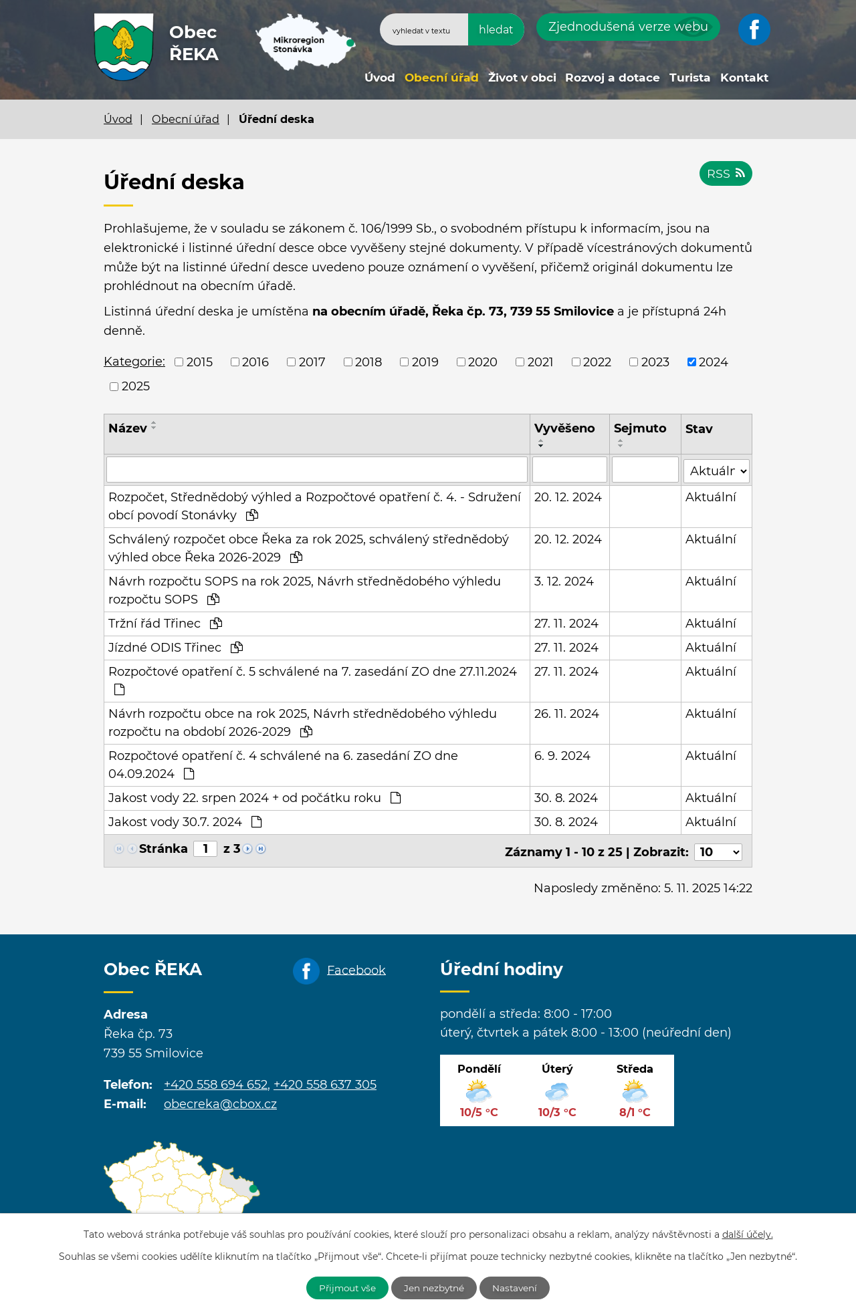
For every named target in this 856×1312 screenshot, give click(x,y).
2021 (541, 361)
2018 (368, 361)
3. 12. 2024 (564, 580)
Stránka (163, 847)
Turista (690, 77)
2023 (655, 361)
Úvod (379, 77)
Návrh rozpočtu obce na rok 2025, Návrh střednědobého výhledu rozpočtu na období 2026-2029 (302, 721)
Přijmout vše (344, 1287)
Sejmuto (640, 428)
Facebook (356, 965)
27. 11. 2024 (566, 622)
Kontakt (744, 77)
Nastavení (520, 1287)
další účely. (747, 1234)
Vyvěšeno (564, 428)
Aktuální (711, 496)
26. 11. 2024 (566, 712)
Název (127, 428)
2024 (713, 361)
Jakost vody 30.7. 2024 (184, 820)
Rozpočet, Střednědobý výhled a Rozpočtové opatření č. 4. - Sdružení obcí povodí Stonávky (314, 505)
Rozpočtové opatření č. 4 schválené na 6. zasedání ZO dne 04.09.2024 (283, 763)
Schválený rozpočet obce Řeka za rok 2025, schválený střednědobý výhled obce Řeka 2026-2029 (308, 547)
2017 (312, 361)
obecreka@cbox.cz (220, 1099)
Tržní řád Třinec (165, 622)
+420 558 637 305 (325, 1080)
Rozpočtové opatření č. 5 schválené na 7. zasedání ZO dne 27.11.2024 (312, 678)
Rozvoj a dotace (612, 77)
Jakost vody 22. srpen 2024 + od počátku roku (254, 796)
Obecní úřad (442, 77)
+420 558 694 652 (216, 1080)
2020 (483, 361)
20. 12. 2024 (568, 496)
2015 (200, 361)
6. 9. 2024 (562, 754)
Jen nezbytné (435, 1287)
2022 (597, 361)
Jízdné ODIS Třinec (175, 646)
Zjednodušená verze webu (628, 26)
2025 (136, 386)
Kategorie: (134, 361)
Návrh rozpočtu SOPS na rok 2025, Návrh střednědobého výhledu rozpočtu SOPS (304, 589)
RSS (725, 175)
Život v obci (522, 77)
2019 (425, 361)
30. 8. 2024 (566, 796)
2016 (255, 361)
